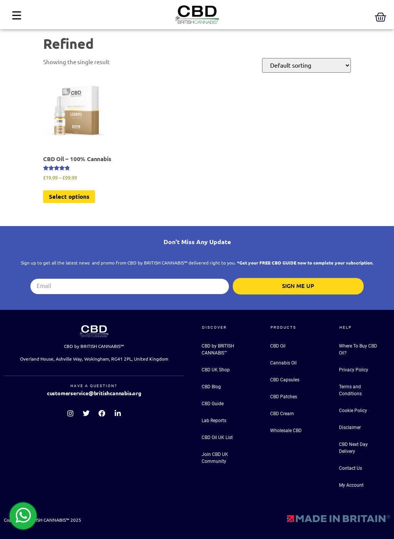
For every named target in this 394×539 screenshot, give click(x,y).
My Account (351, 485)
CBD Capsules (284, 380)
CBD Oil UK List (217, 437)
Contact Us (350, 468)
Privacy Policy (353, 370)
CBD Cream (282, 413)
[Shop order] (306, 65)
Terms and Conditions (350, 390)
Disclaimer (350, 427)
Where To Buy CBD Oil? (358, 349)
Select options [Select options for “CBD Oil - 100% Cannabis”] (69, 196)
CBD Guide (213, 403)
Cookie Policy (353, 410)
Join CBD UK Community (215, 458)
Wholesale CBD (286, 430)
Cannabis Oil (283, 363)
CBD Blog (211, 386)
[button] (16, 16)
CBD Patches (283, 396)
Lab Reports (214, 420)
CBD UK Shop (216, 370)
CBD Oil (277, 346)
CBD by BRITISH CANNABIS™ (218, 349)
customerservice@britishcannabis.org (94, 393)
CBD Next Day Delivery (353, 448)
